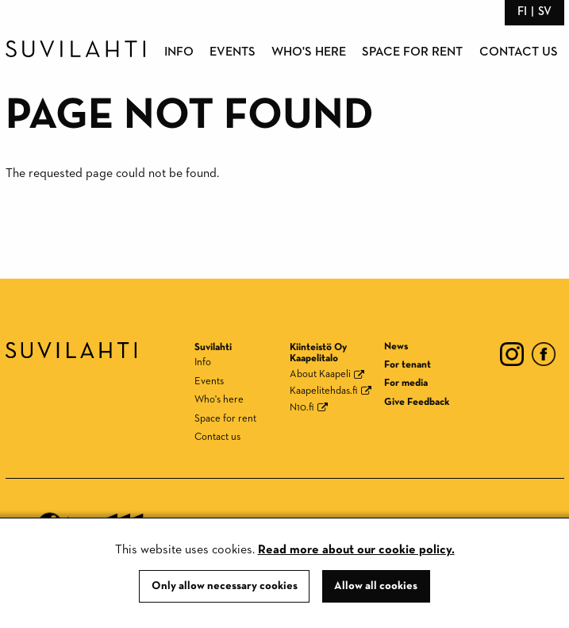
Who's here (308, 52)
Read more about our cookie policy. (356, 550)
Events (233, 52)
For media (406, 383)
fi (522, 11)
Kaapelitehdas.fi (324, 391)
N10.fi (302, 408)
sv (545, 11)
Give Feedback (416, 402)
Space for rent (412, 52)
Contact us (518, 52)
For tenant (407, 365)
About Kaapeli (320, 374)
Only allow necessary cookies (225, 585)
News (396, 346)
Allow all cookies (375, 585)
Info (179, 52)
